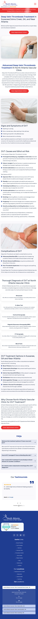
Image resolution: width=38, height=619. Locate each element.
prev (18, 503)
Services (19, 548)
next (20, 503)
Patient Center (19, 558)
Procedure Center (19, 553)
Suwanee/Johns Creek (19, 571)
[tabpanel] (19, 595)
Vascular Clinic (19, 550)
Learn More (27, 11)
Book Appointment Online (19, 32)
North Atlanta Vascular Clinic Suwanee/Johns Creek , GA (17, 587)
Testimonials (19, 563)
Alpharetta (19, 574)
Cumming (19, 579)
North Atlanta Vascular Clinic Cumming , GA (14, 612)
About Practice (19, 543)
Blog (19, 560)
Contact (19, 565)
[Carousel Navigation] (19, 503)
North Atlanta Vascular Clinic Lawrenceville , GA (15, 609)
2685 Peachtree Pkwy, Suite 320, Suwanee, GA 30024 (19, 593)
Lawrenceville (19, 576)
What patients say (8, 6)
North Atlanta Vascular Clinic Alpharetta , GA (14, 606)
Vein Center (19, 555)
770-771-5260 (19, 598)
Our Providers (19, 545)
